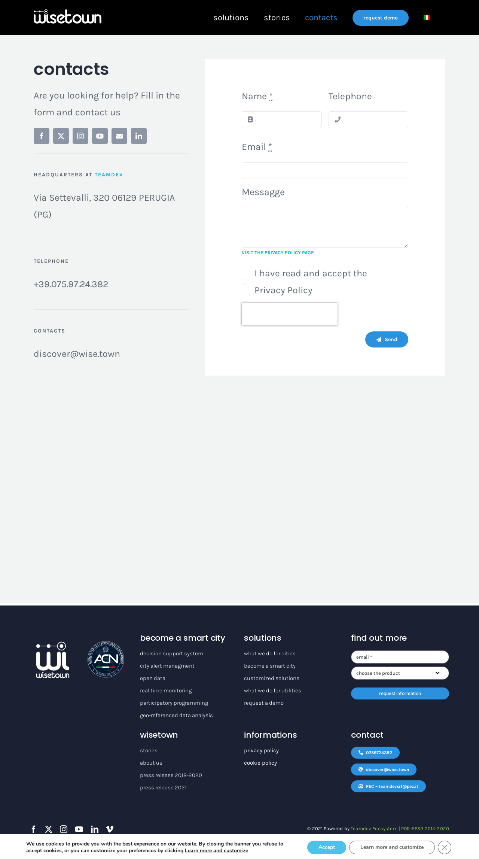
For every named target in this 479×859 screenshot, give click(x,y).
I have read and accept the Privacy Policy (310, 281)
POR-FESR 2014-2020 (425, 828)
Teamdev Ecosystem (374, 828)
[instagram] (80, 136)
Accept (326, 847)
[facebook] (41, 136)
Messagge (263, 191)
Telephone (350, 96)
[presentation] (290, 314)
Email (257, 146)
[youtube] (100, 136)
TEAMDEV (109, 175)
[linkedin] (139, 136)
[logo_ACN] (106, 645)
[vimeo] (109, 829)
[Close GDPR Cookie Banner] (444, 847)
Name (257, 96)
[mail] (119, 136)
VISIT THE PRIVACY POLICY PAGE (278, 252)
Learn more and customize (216, 850)
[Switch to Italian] (427, 18)
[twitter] (61, 136)
